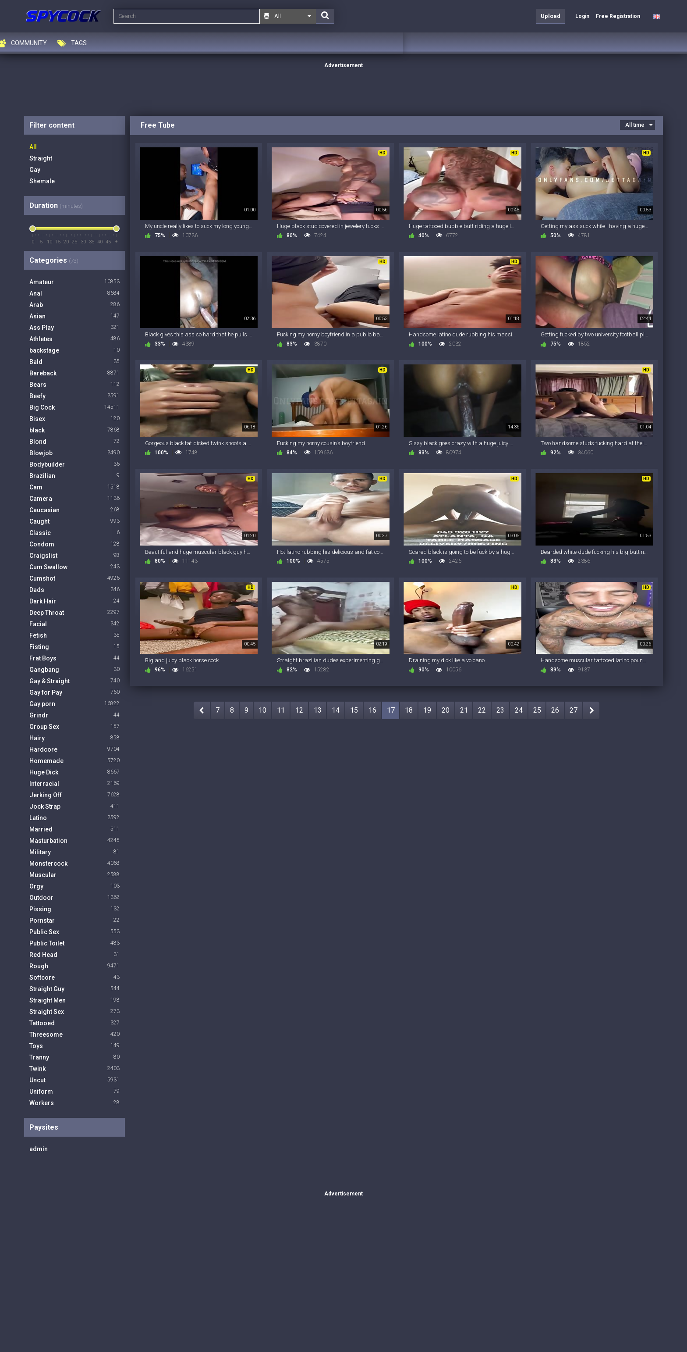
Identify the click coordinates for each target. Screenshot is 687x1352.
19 (427, 710)
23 (500, 710)
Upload (550, 16)
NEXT (591, 710)
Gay (34, 169)
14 (336, 710)
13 (318, 710)
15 (354, 710)
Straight (40, 158)
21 (464, 710)
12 (299, 710)
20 (446, 710)
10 (262, 710)
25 (537, 710)
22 (482, 710)
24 (519, 710)
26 (555, 710)
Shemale (42, 181)
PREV (202, 710)
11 (281, 710)
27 (573, 710)
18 (409, 710)
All (33, 146)
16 (372, 710)
